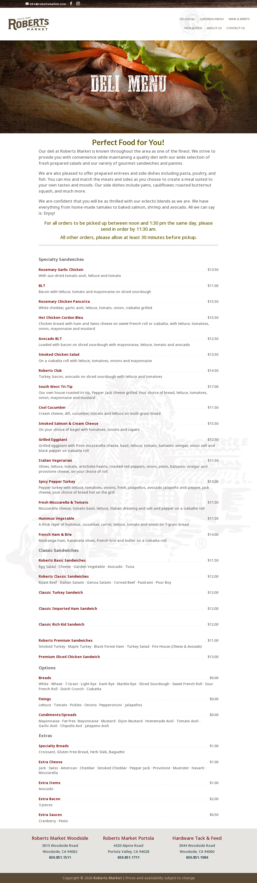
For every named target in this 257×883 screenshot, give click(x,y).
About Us (214, 28)
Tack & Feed (193, 28)
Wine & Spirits (239, 19)
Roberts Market (107, 877)
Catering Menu (212, 19)
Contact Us (235, 28)
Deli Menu (187, 19)
